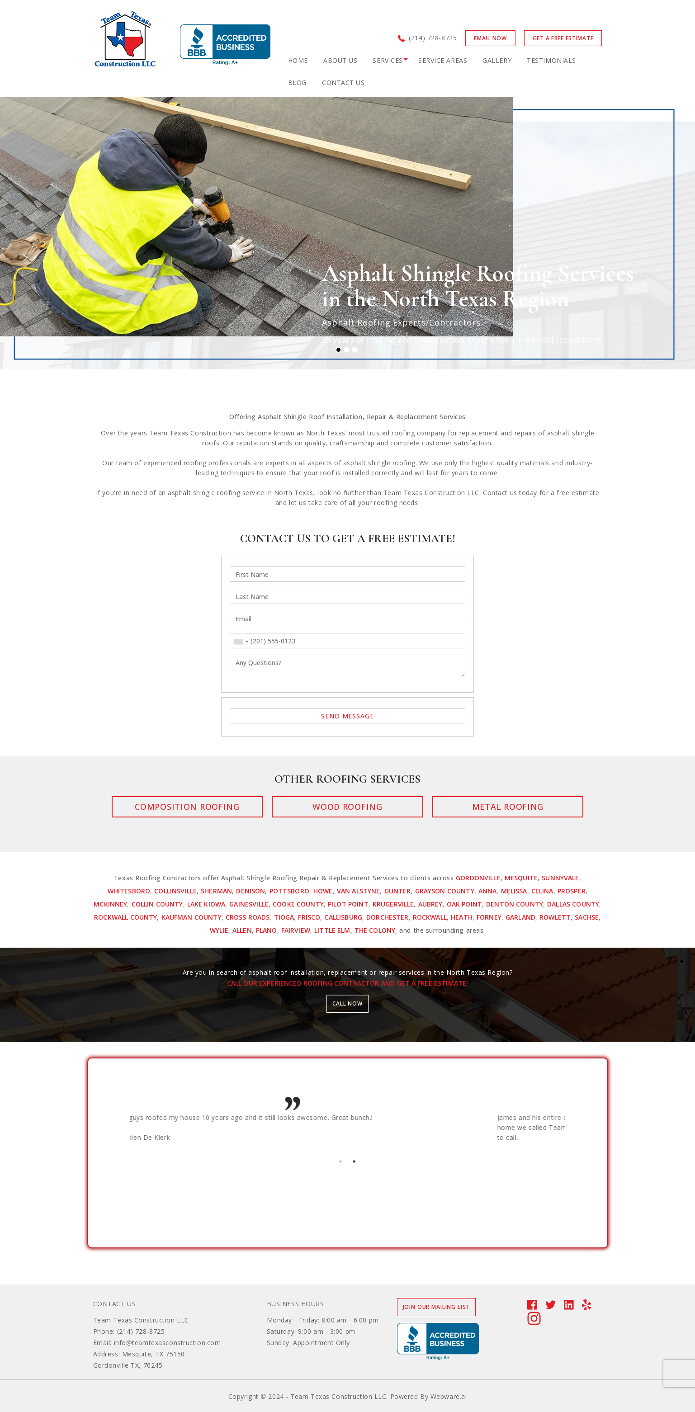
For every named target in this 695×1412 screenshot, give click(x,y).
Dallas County (573, 904)
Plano (266, 930)
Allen (242, 930)
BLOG (297, 82)
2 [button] (354, 1160)
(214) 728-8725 (433, 37)
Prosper (572, 891)
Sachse (587, 917)
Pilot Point (348, 904)
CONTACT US (343, 82)
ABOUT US (340, 60)
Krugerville (393, 904)
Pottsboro (289, 891)
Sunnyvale (560, 878)
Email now (490, 38)
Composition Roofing (221, 806)
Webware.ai (448, 1396)
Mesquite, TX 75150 (153, 1354)
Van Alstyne (358, 891)
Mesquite (521, 878)
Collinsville (175, 891)
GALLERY (496, 60)
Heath (462, 917)
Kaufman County (191, 917)
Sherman (216, 891)
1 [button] (340, 1160)
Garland (520, 917)
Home (298, 60)
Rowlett (555, 917)
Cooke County (298, 904)
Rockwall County (125, 917)
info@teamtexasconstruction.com (167, 1342)
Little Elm (332, 930)
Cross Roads (248, 917)
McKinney (110, 904)
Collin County (157, 904)
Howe (323, 891)
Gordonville (478, 878)
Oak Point (464, 904)
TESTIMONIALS (551, 60)
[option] (317, 1123)
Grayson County (444, 891)
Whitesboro (129, 891)
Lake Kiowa (206, 904)
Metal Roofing (473, 806)
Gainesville (249, 904)
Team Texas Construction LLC (141, 1320)
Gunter (397, 891)
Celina (542, 891)
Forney (489, 917)
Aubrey (430, 904)
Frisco (309, 917)
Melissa (514, 891)
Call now (347, 1003)
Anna (487, 891)
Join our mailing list (436, 1307)
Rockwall (430, 917)
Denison (250, 891)
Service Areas (442, 60)
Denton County (514, 904)
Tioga (284, 917)
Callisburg (343, 917)
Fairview (295, 930)
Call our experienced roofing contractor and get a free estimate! (347, 983)
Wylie (219, 930)
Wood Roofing (347, 806)
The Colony (375, 930)
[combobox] (240, 641)
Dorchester (387, 917)
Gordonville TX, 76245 (128, 1365)
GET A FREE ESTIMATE (563, 38)
